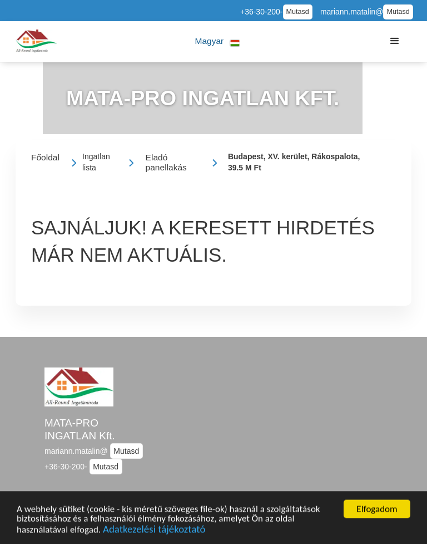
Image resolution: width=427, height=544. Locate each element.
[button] (218, 41)
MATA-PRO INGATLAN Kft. (79, 429)
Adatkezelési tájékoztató (154, 531)
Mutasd (297, 12)
